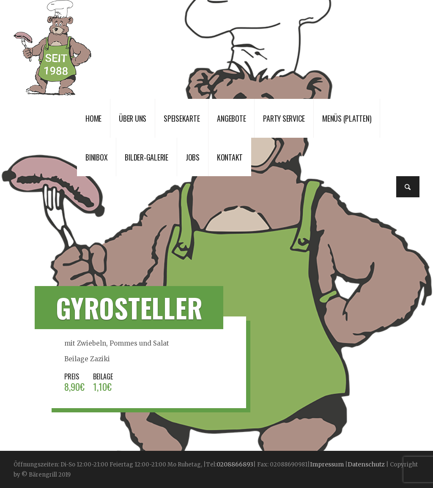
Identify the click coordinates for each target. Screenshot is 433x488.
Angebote (231, 118)
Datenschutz (366, 464)
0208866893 (234, 464)
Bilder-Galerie (146, 157)
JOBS (193, 157)
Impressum (327, 464)
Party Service (284, 118)
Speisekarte (182, 118)
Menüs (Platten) (346, 118)
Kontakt (230, 157)
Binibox (96, 157)
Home (93, 118)
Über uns (132, 118)
